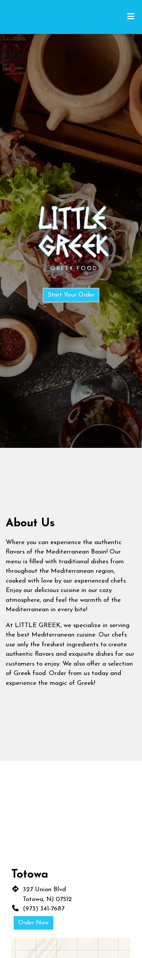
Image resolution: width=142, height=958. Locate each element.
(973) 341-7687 (43, 909)
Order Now (33, 923)
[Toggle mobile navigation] (131, 17)
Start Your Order (71, 295)
